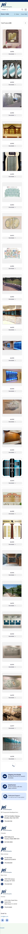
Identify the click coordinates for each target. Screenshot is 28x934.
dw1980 (12, 266)
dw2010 (12, 327)
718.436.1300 (8, 891)
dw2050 (12, 419)
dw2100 (12, 572)
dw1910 (12, 51)
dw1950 (12, 174)
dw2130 (12, 664)
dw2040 (12, 388)
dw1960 (12, 204)
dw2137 (12, 726)
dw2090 (12, 542)
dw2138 (12, 756)
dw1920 (12, 82)
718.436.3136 (8, 827)
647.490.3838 (8, 849)
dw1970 (12, 235)
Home (16, 14)
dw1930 (12, 113)
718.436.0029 (8, 870)
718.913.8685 (8, 913)
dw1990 (12, 296)
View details (12, 54)
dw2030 (12, 358)
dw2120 (12, 634)
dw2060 (12, 450)
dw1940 (12, 143)
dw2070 (12, 480)
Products (5, 9)
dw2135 (12, 695)
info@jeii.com (4, 922)
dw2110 (12, 603)
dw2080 (12, 511)
